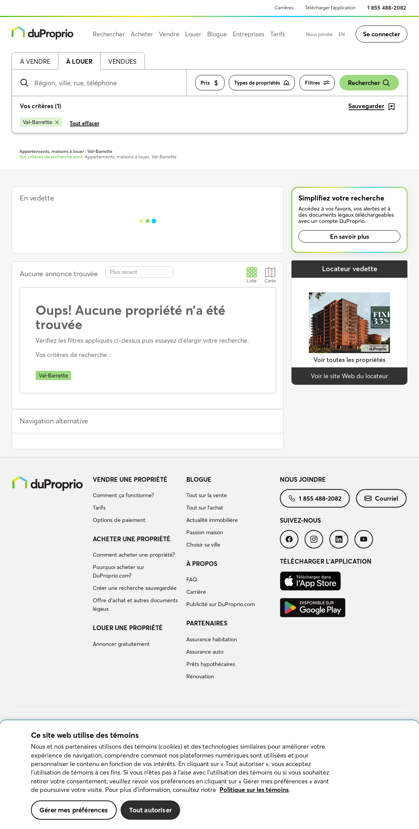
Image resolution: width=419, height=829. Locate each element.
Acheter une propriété (131, 539)
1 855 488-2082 (386, 7)
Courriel (381, 498)
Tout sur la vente (206, 495)
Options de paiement (119, 519)
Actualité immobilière (212, 519)
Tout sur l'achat (204, 507)
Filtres (317, 83)
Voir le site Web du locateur (349, 376)
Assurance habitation (211, 639)
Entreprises (248, 34)
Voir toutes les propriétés (349, 359)
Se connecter (381, 34)
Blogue (198, 479)
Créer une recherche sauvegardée (135, 587)
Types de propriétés (262, 83)
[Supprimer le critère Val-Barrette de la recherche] (41, 122)
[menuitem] (136, 501)
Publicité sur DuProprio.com (220, 604)
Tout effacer (84, 123)
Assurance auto (204, 651)
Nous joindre (319, 34)
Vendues (122, 61)
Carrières (283, 7)
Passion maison (204, 532)
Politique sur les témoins (254, 789)
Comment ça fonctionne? (123, 495)
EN (342, 34)
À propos (201, 563)
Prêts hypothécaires (210, 664)
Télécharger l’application (330, 7)
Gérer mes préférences (73, 810)
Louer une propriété (128, 628)
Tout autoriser (150, 810)
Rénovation (200, 676)
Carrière (196, 591)
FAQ (191, 579)
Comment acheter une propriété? (134, 554)
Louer (193, 34)
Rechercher (369, 83)
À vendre (35, 61)
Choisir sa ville (203, 544)
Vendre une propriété (130, 479)
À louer (79, 61)
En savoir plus (349, 236)
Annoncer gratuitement (121, 643)
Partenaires (206, 623)
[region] (209, 774)
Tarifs (99, 507)
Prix (210, 83)
